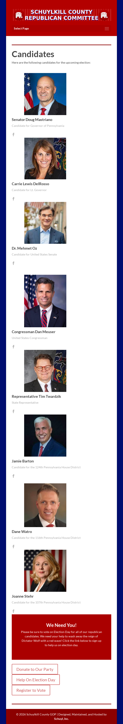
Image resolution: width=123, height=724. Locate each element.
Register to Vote (31, 690)
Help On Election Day (35, 679)
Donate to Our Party (34, 669)
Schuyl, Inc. (61, 718)
